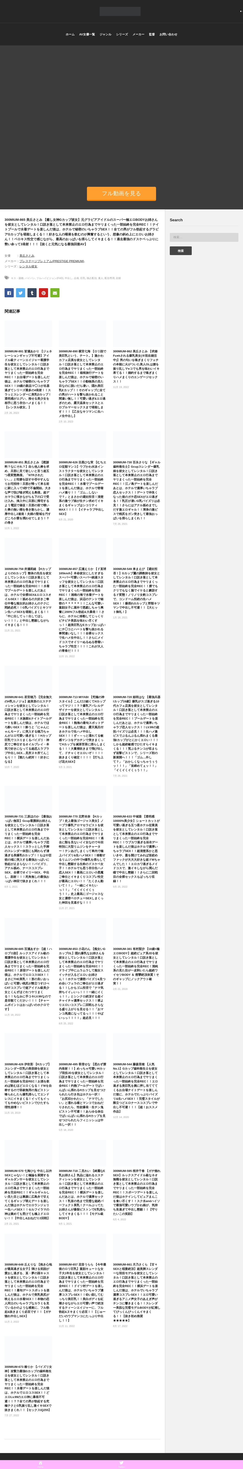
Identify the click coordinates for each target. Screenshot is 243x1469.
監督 (152, 34)
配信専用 (110, 278)
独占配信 (92, 278)
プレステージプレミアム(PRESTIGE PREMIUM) (51, 261)
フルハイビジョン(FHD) (49, 278)
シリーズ (122, 34)
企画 (76, 278)
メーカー (138, 34)
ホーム (70, 34)
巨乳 (82, 278)
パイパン (30, 278)
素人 (100, 278)
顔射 (118, 278)
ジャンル (105, 34)
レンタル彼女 (28, 266)
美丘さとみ (26, 255)
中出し (68, 278)
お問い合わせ (168, 34)
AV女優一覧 (87, 34)
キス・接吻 (17, 278)
